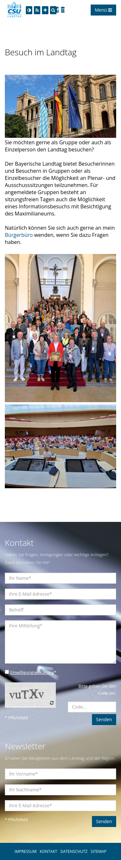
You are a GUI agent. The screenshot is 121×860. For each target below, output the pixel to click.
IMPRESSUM (25, 851)
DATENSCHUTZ (73, 851)
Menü (103, 10)
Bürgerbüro (19, 234)
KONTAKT (48, 851)
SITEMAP (98, 851)
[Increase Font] (45, 10)
